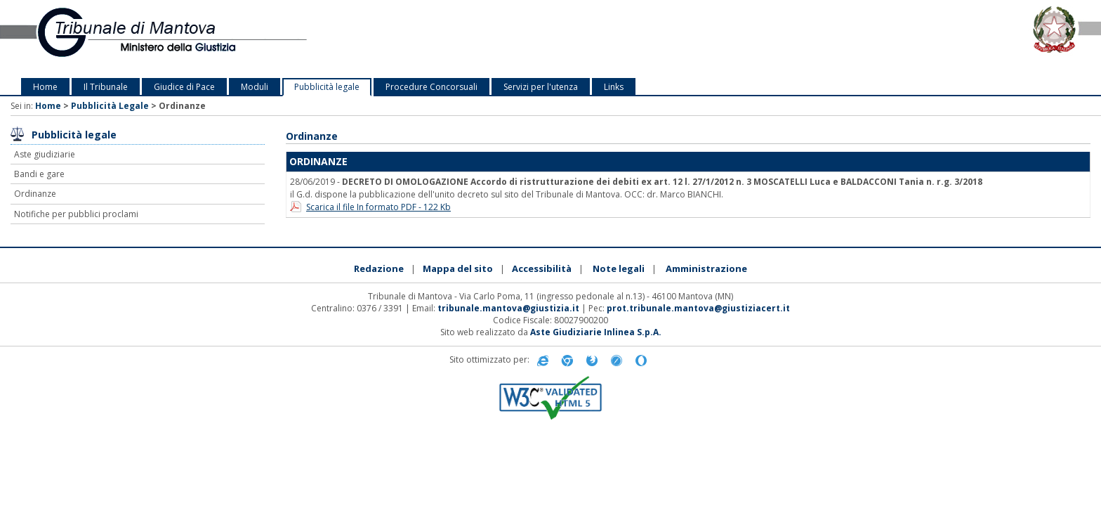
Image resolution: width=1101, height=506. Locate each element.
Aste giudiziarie (44, 154)
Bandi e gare (39, 174)
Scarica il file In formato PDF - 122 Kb (378, 207)
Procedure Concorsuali (431, 87)
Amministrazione (706, 268)
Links (614, 87)
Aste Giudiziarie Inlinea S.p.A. (595, 332)
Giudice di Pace (184, 87)
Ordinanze (35, 194)
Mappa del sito (458, 268)
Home (45, 87)
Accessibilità (542, 268)
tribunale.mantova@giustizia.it (508, 308)
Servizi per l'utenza (540, 87)
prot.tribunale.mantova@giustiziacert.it (698, 308)
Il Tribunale (106, 87)
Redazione (379, 268)
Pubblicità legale (327, 87)
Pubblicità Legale (110, 106)
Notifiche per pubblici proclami (76, 214)
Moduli (254, 87)
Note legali (619, 268)
